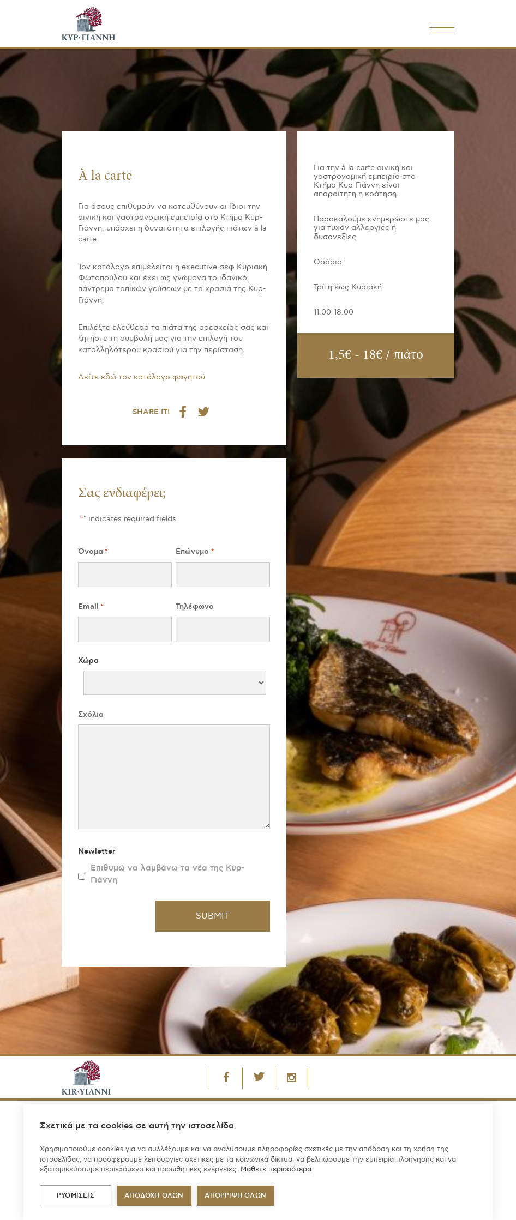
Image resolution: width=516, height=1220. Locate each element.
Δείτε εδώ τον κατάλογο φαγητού (141, 377)
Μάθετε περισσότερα (276, 1169)
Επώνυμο (194, 552)
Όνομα (92, 552)
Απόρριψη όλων (235, 1196)
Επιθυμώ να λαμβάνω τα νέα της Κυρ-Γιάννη (167, 874)
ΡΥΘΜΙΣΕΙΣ (75, 1196)
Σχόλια (91, 715)
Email (90, 607)
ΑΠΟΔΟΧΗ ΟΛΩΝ (153, 1196)
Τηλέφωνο (195, 607)
